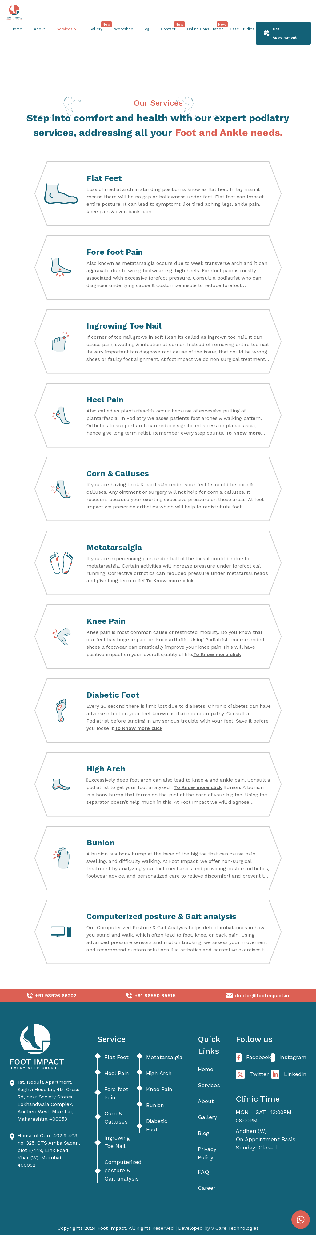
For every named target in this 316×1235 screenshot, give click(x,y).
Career (206, 1188)
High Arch (159, 1072)
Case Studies (239, 27)
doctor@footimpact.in (262, 995)
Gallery (95, 29)
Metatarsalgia (164, 1056)
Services (209, 1085)
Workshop (120, 27)
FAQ (203, 1172)
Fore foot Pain (116, 1093)
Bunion (155, 1104)
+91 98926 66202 (55, 995)
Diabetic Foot (156, 1125)
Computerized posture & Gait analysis (123, 1170)
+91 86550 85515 (155, 995)
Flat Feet (116, 1056)
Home (16, 29)
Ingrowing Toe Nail (117, 1141)
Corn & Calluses (116, 1117)
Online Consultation (202, 27)
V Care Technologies (235, 1228)
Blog (145, 29)
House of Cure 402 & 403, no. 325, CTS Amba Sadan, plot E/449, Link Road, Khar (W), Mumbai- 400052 (49, 1150)
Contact (168, 29)
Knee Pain (159, 1088)
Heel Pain (116, 1072)
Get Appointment (280, 33)
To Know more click (170, 581)
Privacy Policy (207, 1153)
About (39, 29)
